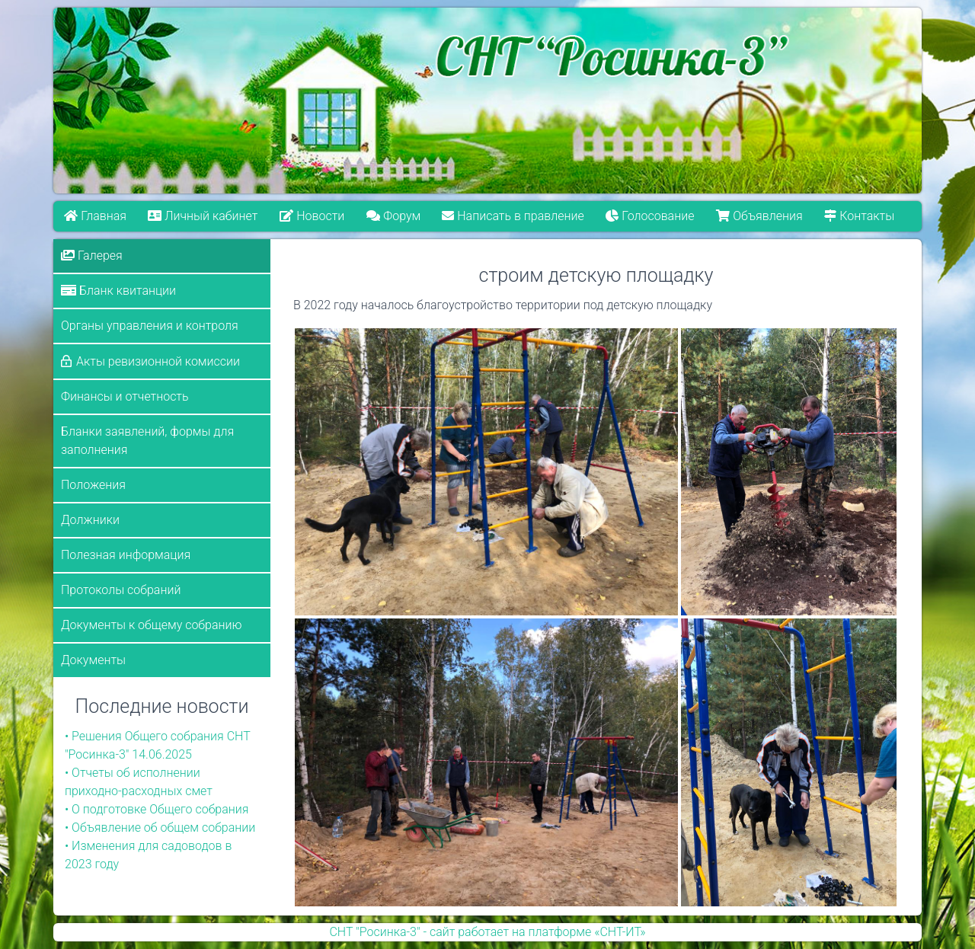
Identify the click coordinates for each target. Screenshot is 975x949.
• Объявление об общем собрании (160, 827)
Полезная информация (125, 555)
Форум (393, 216)
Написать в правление (513, 216)
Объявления (760, 216)
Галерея (92, 255)
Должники (90, 520)
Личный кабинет (203, 216)
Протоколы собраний (121, 590)
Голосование (650, 216)
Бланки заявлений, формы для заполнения (147, 440)
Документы (93, 660)
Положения (93, 485)
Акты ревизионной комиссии (158, 361)
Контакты (860, 216)
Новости (312, 216)
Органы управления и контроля (149, 325)
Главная (95, 216)
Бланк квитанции (118, 290)
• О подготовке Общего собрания (156, 809)
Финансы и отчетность (125, 396)
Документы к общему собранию (151, 625)
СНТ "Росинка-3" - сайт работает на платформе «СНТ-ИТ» (487, 932)
